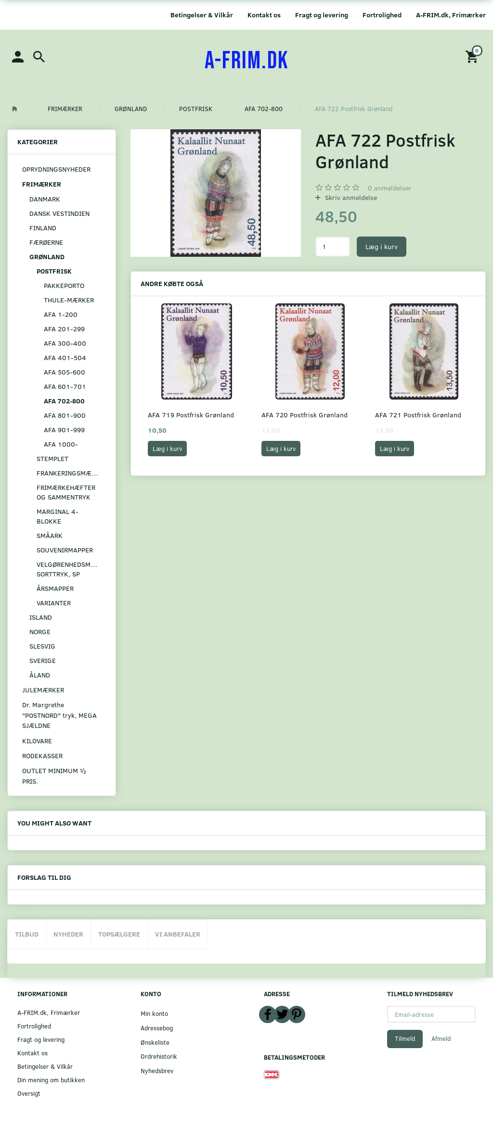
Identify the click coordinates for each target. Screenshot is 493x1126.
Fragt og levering (321, 14)
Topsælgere (119, 933)
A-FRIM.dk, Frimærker (451, 14)
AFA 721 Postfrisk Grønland (418, 414)
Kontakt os (264, 14)
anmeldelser (390, 187)
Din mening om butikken (51, 1080)
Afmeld (441, 1038)
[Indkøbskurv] (473, 56)
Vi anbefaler (177, 933)
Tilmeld (405, 1038)
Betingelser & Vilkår (201, 14)
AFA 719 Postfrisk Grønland (191, 414)
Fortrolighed (382, 14)
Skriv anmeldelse (350, 197)
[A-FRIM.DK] (247, 61)
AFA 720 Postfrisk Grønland (304, 414)
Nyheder (68, 933)
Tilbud (27, 933)
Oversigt (28, 1093)
